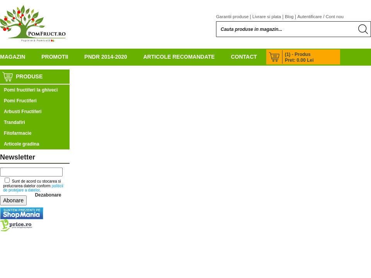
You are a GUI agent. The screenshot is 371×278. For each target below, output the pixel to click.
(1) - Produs (298, 54)
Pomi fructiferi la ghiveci (31, 90)
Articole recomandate (179, 57)
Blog (289, 16)
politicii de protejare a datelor (33, 188)
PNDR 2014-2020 (105, 57)
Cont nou (335, 16)
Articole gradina (21, 144)
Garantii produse (232, 16)
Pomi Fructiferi (20, 100)
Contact (244, 57)
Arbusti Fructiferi (22, 111)
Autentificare (310, 16)
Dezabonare (48, 195)
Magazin (12, 57)
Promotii (54, 57)
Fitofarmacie (17, 133)
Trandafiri (14, 122)
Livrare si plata (266, 16)
